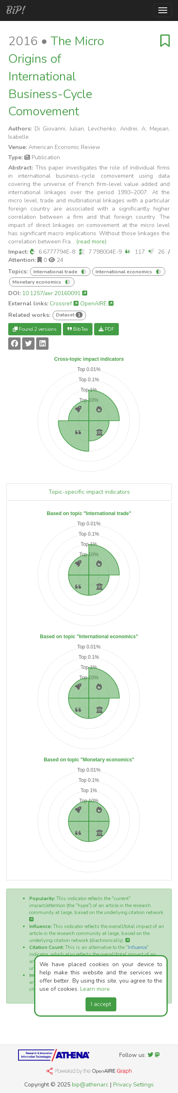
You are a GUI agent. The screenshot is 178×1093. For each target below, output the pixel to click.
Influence (137, 947)
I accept (101, 1004)
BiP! (15, 10)
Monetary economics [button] (37, 282)
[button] (32, 252)
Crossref (64, 303)
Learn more (95, 989)
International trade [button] (56, 271)
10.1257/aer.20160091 (54, 293)
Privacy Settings (133, 1084)
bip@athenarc (90, 1084)
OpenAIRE (96, 303)
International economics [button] (124, 271)
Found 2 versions (35, 329)
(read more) (91, 241)
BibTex (77, 329)
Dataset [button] (69, 315)
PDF (106, 329)
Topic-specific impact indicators (89, 492)
